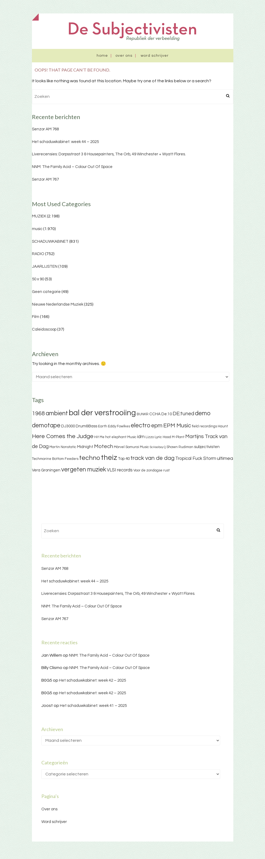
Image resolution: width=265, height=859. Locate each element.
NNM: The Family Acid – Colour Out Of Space (72, 167)
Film (35, 317)
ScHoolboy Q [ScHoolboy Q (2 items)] (158, 447)
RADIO (38, 254)
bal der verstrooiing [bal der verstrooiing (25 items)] (102, 413)
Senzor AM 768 (45, 129)
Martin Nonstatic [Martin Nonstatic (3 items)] (62, 447)
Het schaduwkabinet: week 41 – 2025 (93, 706)
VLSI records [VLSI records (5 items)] (120, 470)
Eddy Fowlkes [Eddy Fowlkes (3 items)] (119, 426)
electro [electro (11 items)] (140, 425)
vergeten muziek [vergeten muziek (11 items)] (83, 469)
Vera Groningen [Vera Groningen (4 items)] (46, 470)
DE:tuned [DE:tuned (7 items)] (183, 413)
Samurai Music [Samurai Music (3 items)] (137, 447)
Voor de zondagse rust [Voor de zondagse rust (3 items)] (151, 470)
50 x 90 (38, 279)
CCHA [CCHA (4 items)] (155, 414)
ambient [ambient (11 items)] (57, 413)
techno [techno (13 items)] (89, 457)
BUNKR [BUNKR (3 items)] (142, 414)
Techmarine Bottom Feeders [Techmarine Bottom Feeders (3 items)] (55, 459)
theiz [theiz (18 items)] (109, 457)
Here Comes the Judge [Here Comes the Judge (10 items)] (62, 436)
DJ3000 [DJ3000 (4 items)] (68, 426)
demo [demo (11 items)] (202, 413)
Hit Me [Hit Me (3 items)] (99, 437)
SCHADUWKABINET (50, 241)
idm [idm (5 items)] (141, 436)
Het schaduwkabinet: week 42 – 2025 (92, 680)
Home (102, 56)
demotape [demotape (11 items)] (46, 425)
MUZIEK (39, 216)
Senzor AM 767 (45, 179)
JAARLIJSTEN (44, 266)
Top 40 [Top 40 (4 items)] (124, 459)
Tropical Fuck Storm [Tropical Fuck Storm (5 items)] (195, 458)
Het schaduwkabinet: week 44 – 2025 (65, 142)
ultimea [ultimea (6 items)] (225, 458)
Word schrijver (155, 56)
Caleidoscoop (44, 329)
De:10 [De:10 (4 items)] (166, 414)
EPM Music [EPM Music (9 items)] (177, 425)
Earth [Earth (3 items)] (102, 426)
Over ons (123, 56)
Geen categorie (46, 292)
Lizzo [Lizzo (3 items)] (150, 437)
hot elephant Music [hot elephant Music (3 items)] (120, 437)
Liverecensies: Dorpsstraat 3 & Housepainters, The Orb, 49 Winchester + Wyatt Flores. (109, 154)
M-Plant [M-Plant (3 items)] (178, 437)
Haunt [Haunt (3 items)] (223, 426)
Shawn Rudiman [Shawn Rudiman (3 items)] (179, 447)
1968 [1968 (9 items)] (38, 413)
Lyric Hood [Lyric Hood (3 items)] (163, 437)
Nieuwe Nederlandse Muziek (57, 304)
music (37, 229)
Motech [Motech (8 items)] (103, 446)
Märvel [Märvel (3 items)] (119, 447)
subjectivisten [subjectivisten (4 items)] (207, 447)
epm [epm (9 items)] (156, 425)
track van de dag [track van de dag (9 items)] (152, 458)
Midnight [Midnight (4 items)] (85, 447)
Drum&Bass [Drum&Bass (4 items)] (86, 426)
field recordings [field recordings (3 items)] (204, 426)
